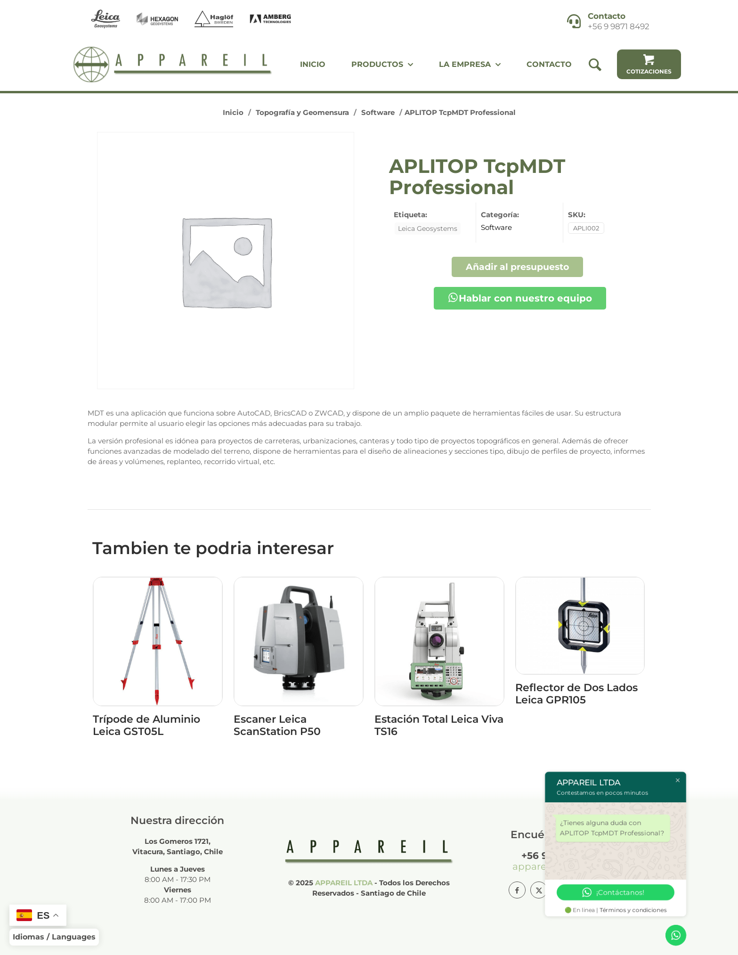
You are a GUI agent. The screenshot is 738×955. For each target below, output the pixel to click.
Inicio (233, 112)
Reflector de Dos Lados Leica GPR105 (576, 693)
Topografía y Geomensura (302, 112)
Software (378, 112)
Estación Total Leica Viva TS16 (438, 725)
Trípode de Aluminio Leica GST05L (146, 725)
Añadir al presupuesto (517, 266)
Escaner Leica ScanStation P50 (277, 725)
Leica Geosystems (427, 228)
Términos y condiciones (633, 910)
